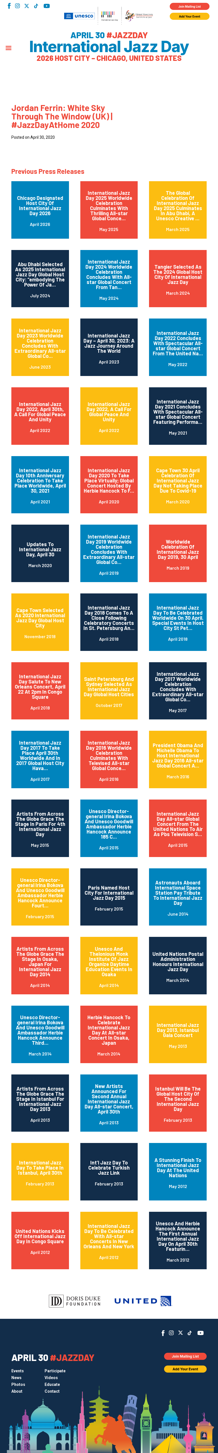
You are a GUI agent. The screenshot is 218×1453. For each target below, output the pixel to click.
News (16, 1377)
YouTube (47, 6)
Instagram (17, 5)
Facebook (9, 6)
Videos (51, 1377)
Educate (52, 1384)
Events (17, 1371)
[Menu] (8, 48)
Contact (52, 1391)
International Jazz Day (109, 46)
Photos (18, 1384)
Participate (55, 1371)
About (16, 1391)
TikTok (36, 6)
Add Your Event (189, 16)
